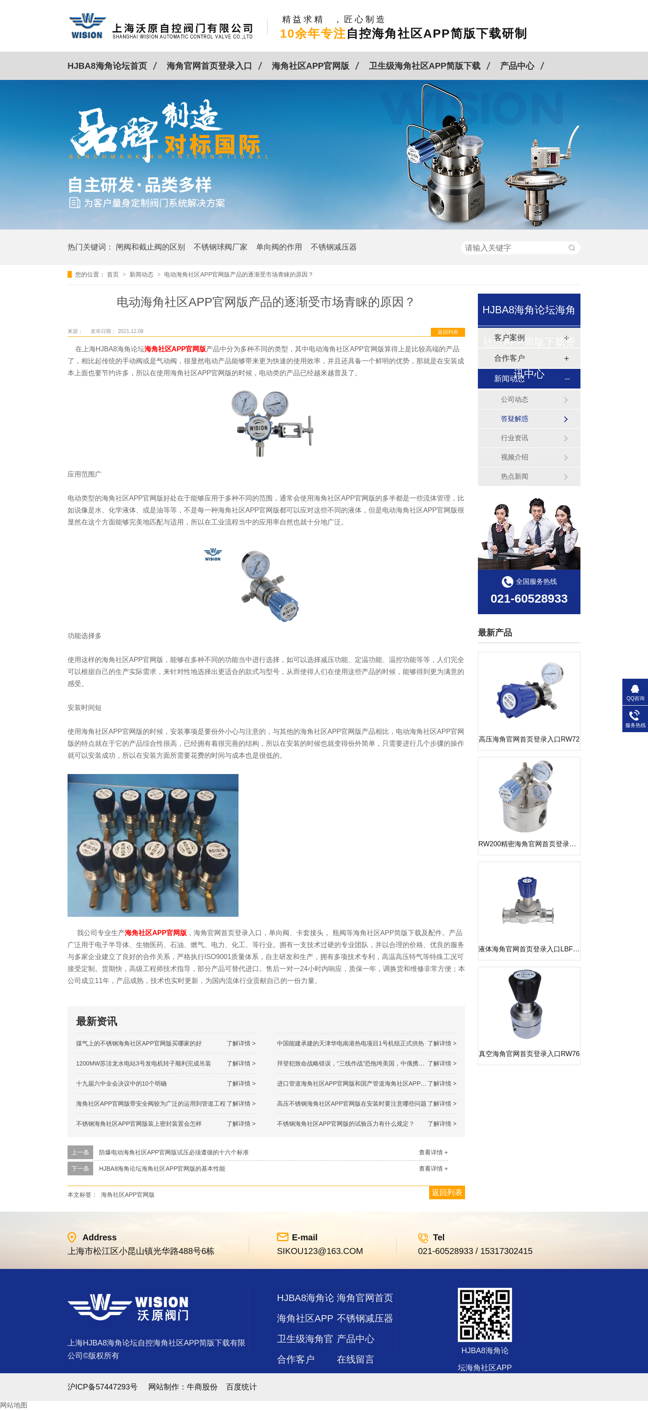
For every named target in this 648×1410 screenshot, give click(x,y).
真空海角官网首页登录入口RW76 (529, 1053)
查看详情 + (433, 1152)
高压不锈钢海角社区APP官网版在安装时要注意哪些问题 (352, 1103)
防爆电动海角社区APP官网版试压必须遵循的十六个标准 (174, 1152)
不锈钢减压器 (334, 247)
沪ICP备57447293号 (103, 1387)
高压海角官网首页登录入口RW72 (529, 739)
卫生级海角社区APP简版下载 (424, 66)
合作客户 (296, 1359)
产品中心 (517, 66)
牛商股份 (202, 1387)
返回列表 (448, 332)
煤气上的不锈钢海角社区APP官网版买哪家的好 (139, 1043)
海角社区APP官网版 (310, 66)
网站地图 (13, 1405)
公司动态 (514, 399)
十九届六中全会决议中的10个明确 (121, 1083)
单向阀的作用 (279, 247)
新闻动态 (142, 274)
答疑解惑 (514, 418)
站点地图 (296, 1380)
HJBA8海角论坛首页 (107, 66)
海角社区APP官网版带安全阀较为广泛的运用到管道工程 (151, 1103)
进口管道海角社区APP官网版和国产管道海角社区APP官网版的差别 (367, 1083)
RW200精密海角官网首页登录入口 (530, 844)
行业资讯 (514, 438)
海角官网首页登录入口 (209, 66)
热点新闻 (514, 476)
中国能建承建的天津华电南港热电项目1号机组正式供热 (350, 1043)
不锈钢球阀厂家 (220, 247)
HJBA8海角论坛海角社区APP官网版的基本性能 (162, 1168)
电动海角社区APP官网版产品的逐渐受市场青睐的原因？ (239, 274)
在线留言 (355, 1359)
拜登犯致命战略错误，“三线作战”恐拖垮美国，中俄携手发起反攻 (362, 1063)
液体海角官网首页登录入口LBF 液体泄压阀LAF (549, 949)
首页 (114, 274)
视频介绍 (514, 457)
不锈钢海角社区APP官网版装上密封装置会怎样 (139, 1123)
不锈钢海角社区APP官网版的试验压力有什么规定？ (346, 1123)
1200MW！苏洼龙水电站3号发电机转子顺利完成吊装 (143, 1063)
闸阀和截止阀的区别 (150, 247)
